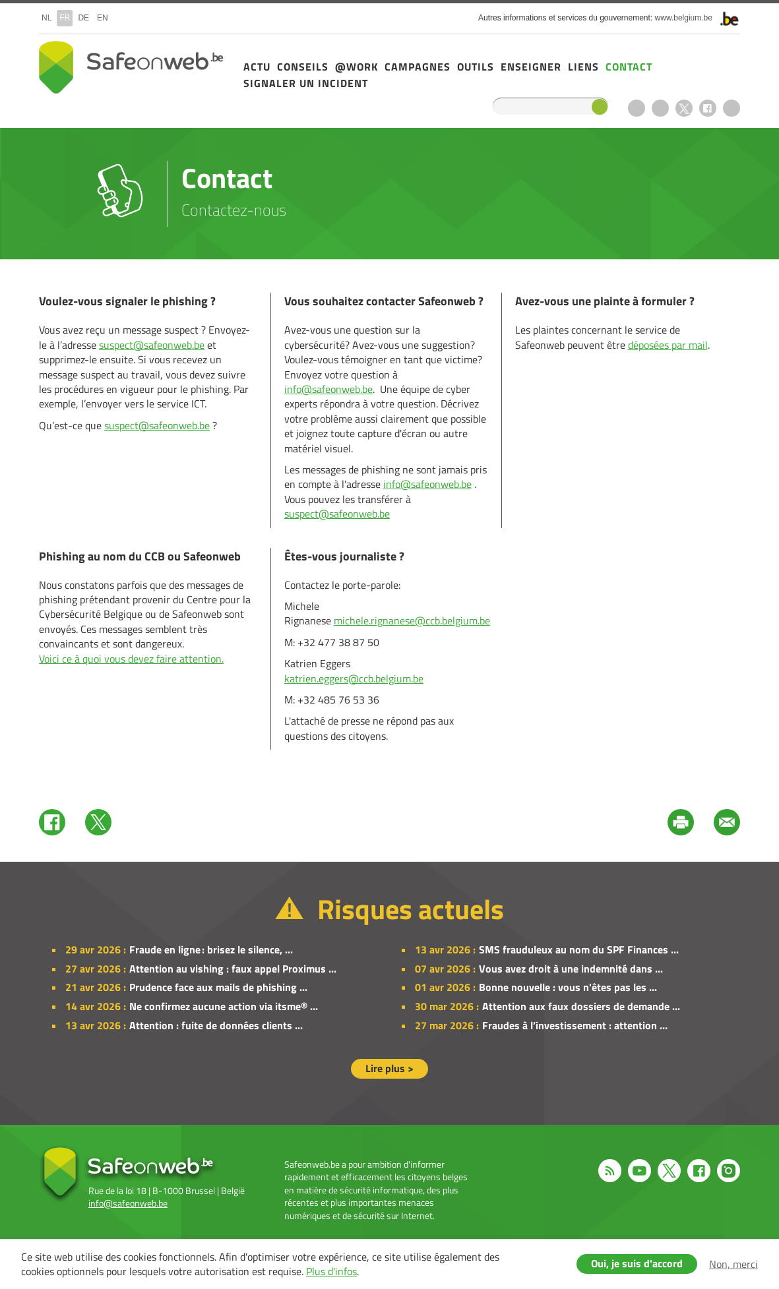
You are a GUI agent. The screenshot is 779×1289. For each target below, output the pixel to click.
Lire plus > (389, 1068)
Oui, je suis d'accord (637, 1263)
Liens (583, 66)
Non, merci (733, 1264)
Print (681, 822)
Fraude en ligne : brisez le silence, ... (211, 949)
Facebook (707, 108)
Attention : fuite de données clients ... (216, 1025)
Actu (256, 66)
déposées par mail (668, 345)
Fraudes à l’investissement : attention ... (575, 1025)
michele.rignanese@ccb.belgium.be (412, 620)
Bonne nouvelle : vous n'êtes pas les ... (568, 987)
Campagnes (418, 66)
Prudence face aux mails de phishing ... (218, 987)
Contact (629, 66)
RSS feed (636, 108)
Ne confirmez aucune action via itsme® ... (223, 1006)
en (102, 17)
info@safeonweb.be (328, 389)
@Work (356, 66)
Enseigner (531, 66)
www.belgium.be (683, 17)
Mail (727, 822)
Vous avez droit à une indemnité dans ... (571, 968)
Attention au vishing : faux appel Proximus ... (232, 968)
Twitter (98, 822)
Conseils (302, 66)
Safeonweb (131, 67)
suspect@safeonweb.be (151, 345)
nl (46, 17)
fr (64, 17)
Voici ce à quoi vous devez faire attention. (131, 659)
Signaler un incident (305, 83)
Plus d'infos (331, 1271)
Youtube (660, 108)
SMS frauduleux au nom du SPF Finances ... (579, 949)
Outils (475, 66)
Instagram (731, 108)
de (83, 17)
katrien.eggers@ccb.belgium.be (353, 678)
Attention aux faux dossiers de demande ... (581, 1006)
